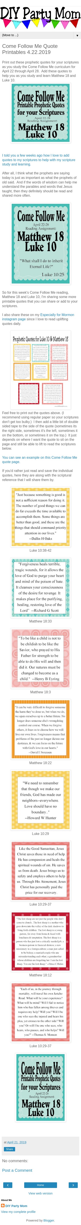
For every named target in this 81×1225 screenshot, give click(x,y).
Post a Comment (17, 1170)
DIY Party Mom (16, 1206)
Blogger (48, 1220)
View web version (41, 1193)
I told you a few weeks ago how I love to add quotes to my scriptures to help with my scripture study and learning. (38, 160)
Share (9, 1149)
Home (40, 1185)
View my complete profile (18, 1212)
